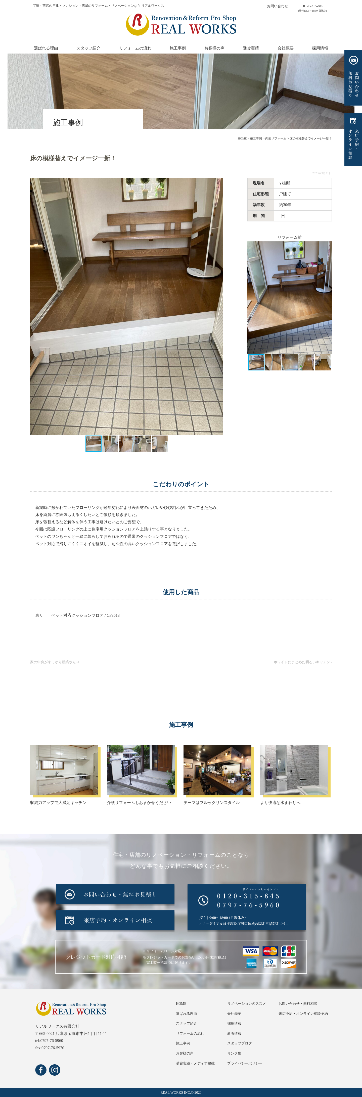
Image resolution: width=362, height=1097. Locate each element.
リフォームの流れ (135, 48)
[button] (219, 306)
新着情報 (234, 1033)
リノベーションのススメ (246, 1004)
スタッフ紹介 (88, 48)
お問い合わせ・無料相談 (298, 1004)
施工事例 (178, 48)
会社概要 (286, 48)
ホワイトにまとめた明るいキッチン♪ (303, 662)
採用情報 (320, 48)
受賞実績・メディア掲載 (195, 1063)
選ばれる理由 (46, 48)
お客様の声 (214, 48)
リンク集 (234, 1053)
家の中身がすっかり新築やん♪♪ (54, 662)
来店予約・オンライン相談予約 (303, 1014)
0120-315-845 (313, 6)
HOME (181, 1004)
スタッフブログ (239, 1043)
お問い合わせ (277, 6)
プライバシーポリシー (244, 1063)
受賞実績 (251, 48)
